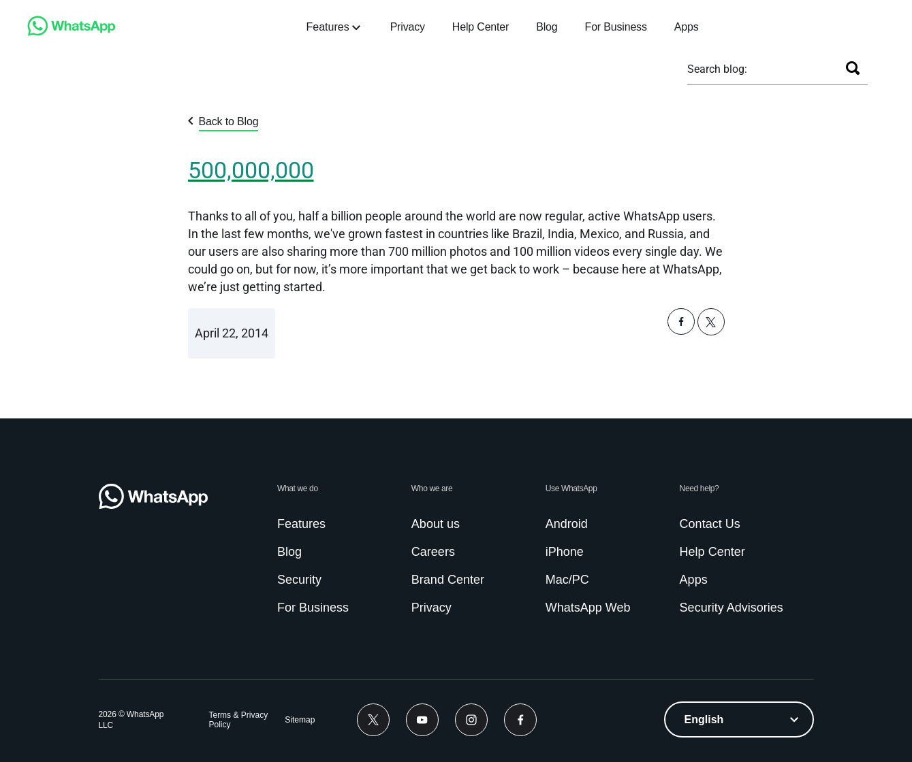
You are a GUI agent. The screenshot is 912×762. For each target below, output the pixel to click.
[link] (71, 32)
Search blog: (717, 69)
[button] (681, 331)
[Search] (853, 68)
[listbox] (739, 719)
